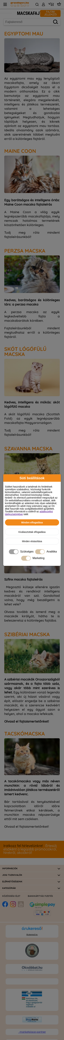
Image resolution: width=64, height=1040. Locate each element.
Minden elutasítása (32, 541)
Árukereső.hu (32, 935)
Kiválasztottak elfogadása (32, 531)
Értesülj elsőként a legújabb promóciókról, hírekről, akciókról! (30, 849)
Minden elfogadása (32, 522)
